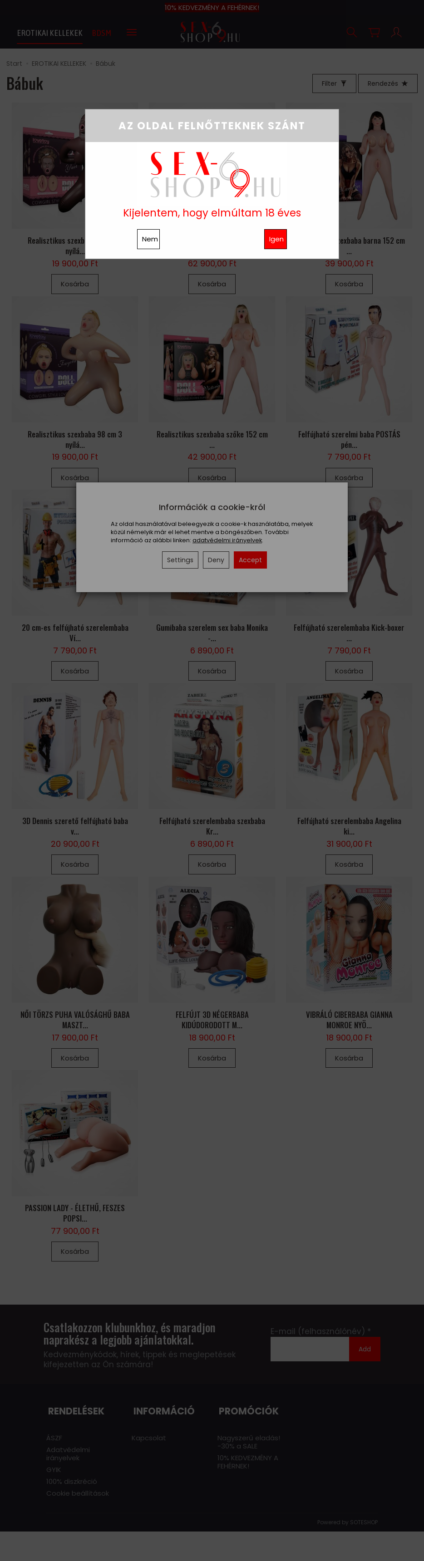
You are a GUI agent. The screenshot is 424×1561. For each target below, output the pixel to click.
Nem (150, 239)
